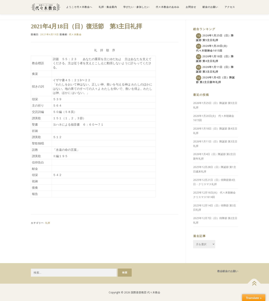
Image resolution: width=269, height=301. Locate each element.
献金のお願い (210, 7)
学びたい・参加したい (136, 7)
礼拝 (47, 222)
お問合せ (191, 7)
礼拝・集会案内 (108, 7)
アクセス (230, 7)
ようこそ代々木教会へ (79, 7)
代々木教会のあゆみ (167, 7)
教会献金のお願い (227, 271)
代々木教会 (75, 34)
